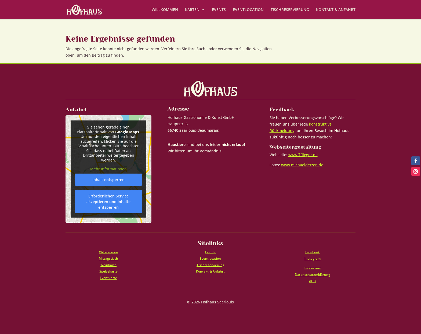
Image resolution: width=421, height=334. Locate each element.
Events (210, 252)
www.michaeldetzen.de (302, 164)
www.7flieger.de (303, 154)
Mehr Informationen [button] (108, 169)
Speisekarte (108, 271)
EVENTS (219, 10)
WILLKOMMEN (165, 10)
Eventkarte (108, 278)
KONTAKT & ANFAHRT (335, 10)
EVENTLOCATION (248, 10)
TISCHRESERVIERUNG (290, 10)
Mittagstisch (108, 258)
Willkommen (108, 252)
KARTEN (192, 10)
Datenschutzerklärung (312, 274)
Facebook (312, 252)
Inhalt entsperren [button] (108, 179)
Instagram (312, 258)
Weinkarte (108, 265)
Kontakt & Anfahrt (210, 271)
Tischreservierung (210, 265)
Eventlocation (210, 258)
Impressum (312, 268)
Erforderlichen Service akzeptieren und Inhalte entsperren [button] (108, 201)
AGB (312, 281)
